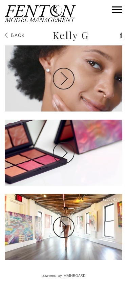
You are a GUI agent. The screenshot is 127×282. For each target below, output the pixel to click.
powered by (63, 275)
